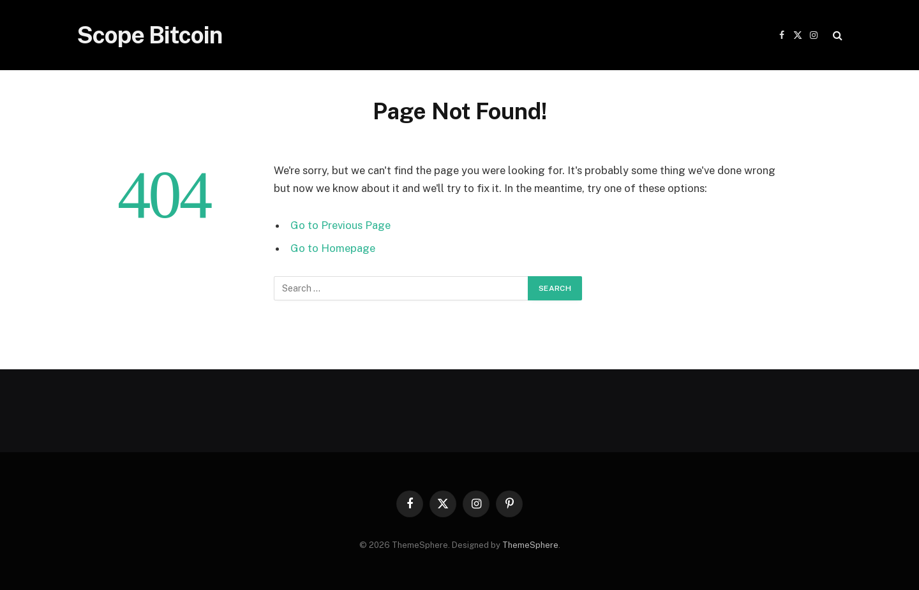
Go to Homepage (332, 248)
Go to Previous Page (340, 225)
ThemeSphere (530, 545)
